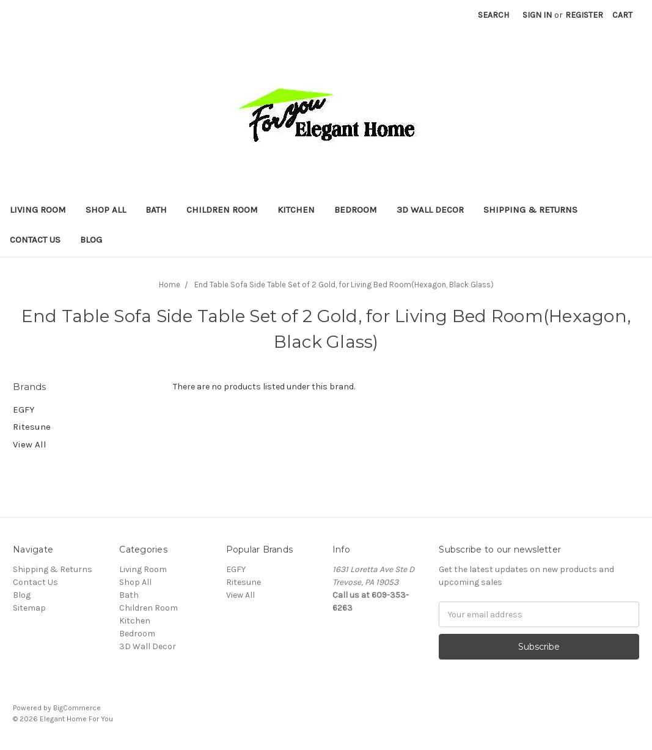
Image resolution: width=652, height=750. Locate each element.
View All (29, 444)
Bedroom (355, 209)
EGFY (24, 409)
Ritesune (32, 426)
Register (584, 15)
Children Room (222, 209)
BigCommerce (77, 708)
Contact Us (35, 239)
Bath (156, 209)
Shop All (106, 209)
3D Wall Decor (430, 209)
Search (493, 15)
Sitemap (29, 608)
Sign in (537, 15)
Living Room (38, 209)
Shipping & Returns (530, 209)
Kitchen (296, 209)
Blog (91, 239)
